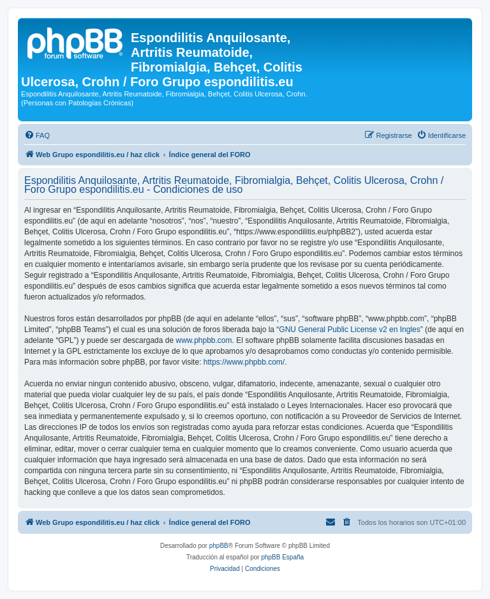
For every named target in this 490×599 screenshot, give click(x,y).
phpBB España (282, 557)
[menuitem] (37, 135)
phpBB (218, 545)
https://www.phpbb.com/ (244, 362)
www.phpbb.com (203, 340)
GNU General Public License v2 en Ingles (349, 329)
